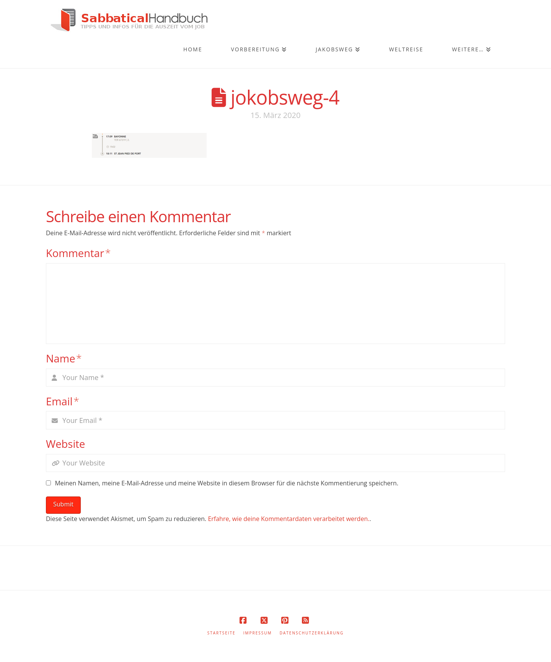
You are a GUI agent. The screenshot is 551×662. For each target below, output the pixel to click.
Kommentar (78, 253)
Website (65, 444)
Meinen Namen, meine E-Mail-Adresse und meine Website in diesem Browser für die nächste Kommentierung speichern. (226, 483)
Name (64, 358)
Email (62, 401)
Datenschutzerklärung (312, 633)
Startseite (221, 633)
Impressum (257, 633)
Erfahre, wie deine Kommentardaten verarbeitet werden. (288, 519)
